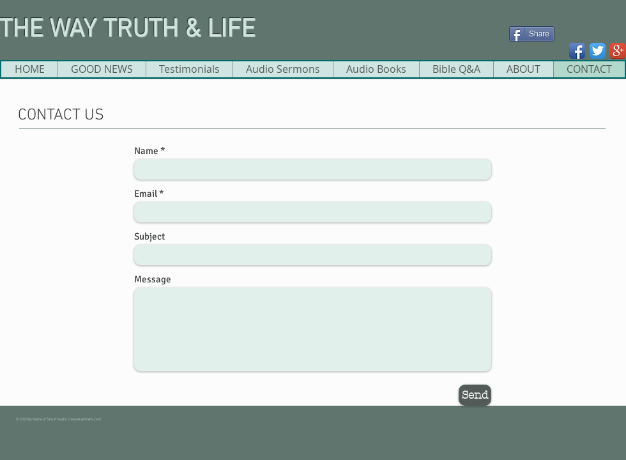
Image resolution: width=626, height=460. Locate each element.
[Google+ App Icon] (618, 51)
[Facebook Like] (533, 53)
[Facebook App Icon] (577, 51)
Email (145, 194)
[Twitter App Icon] (598, 51)
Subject (149, 236)
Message (152, 279)
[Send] (475, 395)
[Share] (531, 34)
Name (146, 151)
